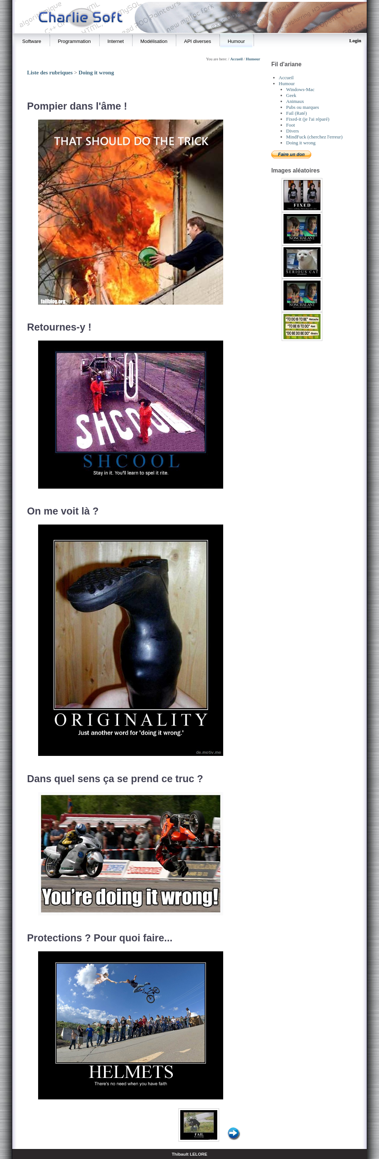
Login (355, 40)
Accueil (236, 59)
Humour (253, 59)
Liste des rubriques (50, 73)
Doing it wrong (96, 73)
